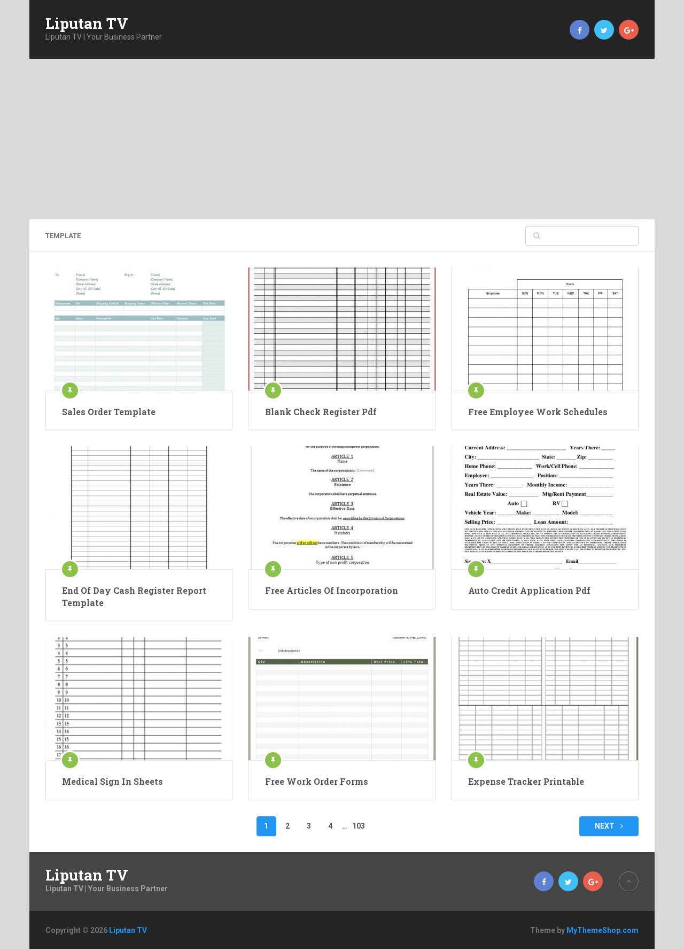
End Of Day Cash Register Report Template (134, 596)
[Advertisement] (342, 139)
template (63, 236)
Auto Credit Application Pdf (529, 590)
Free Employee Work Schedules (538, 411)
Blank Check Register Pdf (321, 411)
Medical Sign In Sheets (112, 781)
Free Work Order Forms (316, 781)
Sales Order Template (109, 411)
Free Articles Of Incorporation (331, 590)
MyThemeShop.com (602, 930)
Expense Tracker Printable (526, 781)
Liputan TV (86, 23)
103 (358, 826)
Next (609, 826)
